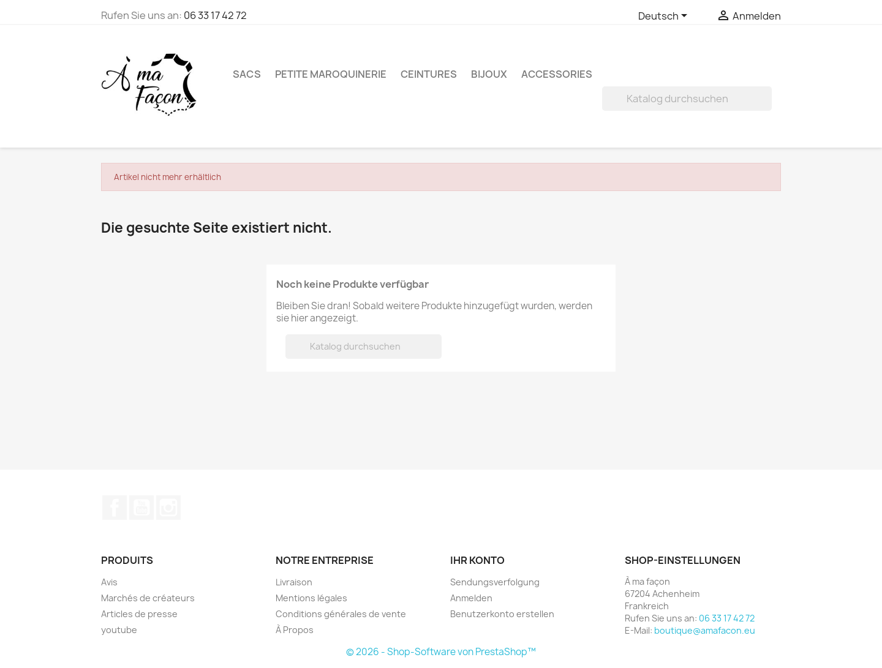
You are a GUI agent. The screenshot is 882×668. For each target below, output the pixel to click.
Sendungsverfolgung (495, 582)
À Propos (295, 630)
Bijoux (489, 74)
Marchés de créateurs (148, 598)
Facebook (114, 507)
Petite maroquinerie (330, 74)
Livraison (294, 582)
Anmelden (471, 598)
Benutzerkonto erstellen (502, 614)
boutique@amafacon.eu (704, 630)
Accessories (556, 74)
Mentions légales (311, 598)
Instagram (168, 507)
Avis (109, 582)
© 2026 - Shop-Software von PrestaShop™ (441, 651)
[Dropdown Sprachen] (665, 16)
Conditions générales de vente (341, 614)
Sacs (247, 74)
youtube (119, 630)
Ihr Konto (477, 560)
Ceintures (429, 74)
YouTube (141, 507)
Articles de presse (139, 614)
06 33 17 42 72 (215, 15)
